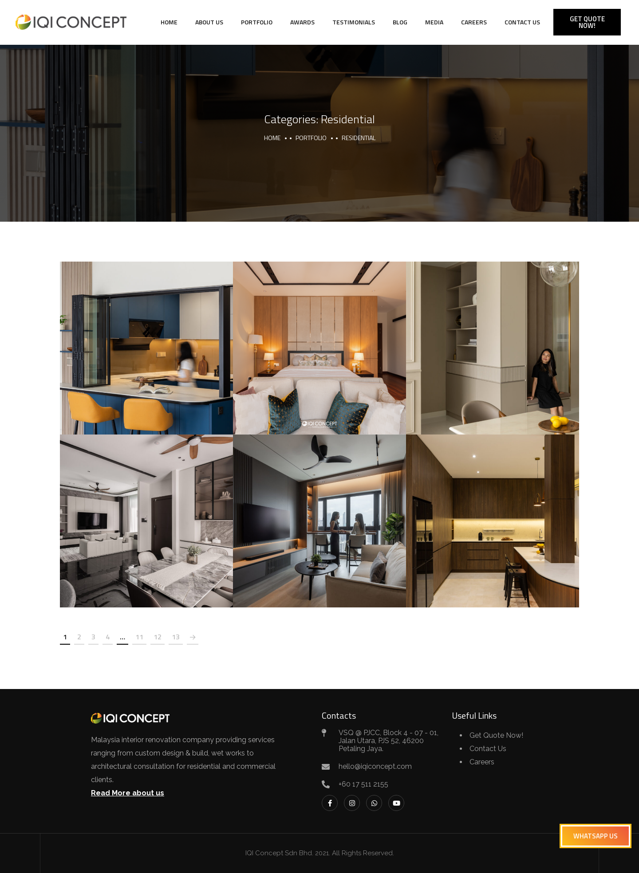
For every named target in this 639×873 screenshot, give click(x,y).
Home (169, 22)
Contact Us (522, 22)
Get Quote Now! (496, 735)
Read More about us (127, 793)
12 (158, 636)
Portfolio (256, 22)
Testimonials (353, 22)
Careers (474, 22)
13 (176, 636)
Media (434, 22)
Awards (302, 22)
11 (139, 636)
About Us (209, 22)
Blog (400, 22)
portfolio (311, 137)
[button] (595, 836)
